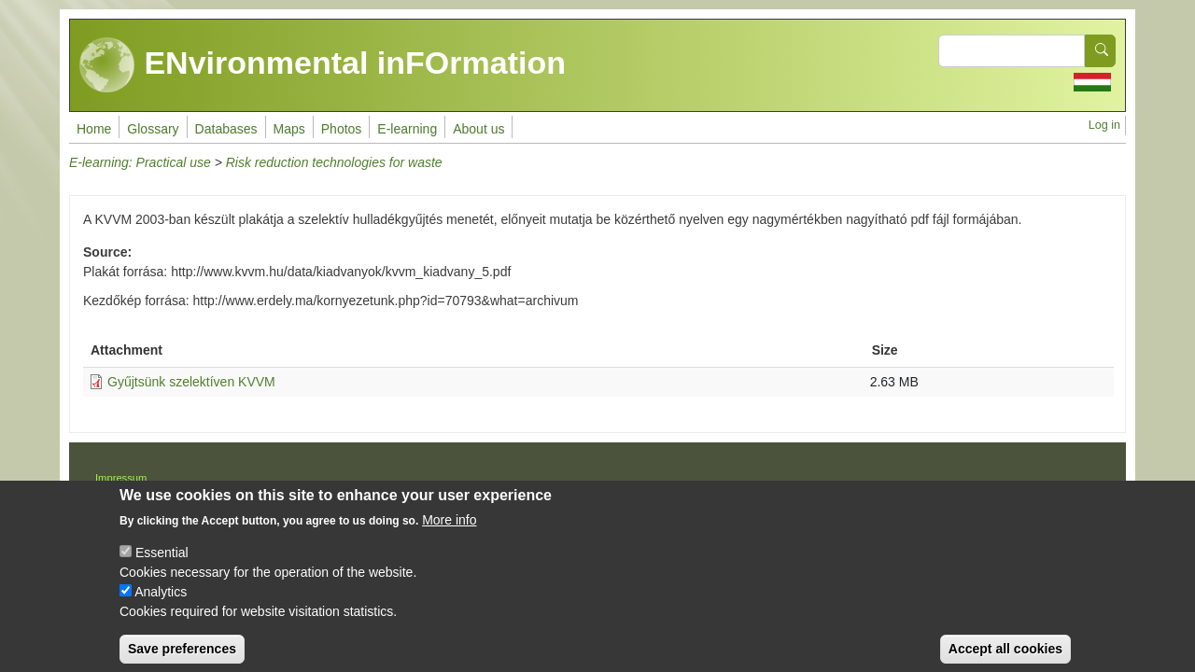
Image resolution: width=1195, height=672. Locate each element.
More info (449, 533)
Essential (162, 566)
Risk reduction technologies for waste (334, 162)
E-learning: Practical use (140, 162)
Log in (1104, 125)
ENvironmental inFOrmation (322, 65)
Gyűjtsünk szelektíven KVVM (191, 381)
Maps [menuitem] (289, 128)
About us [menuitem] (478, 128)
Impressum (121, 477)
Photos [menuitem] (341, 128)
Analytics (160, 605)
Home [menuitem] (94, 128)
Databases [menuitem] (226, 128)
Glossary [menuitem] (152, 128)
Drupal (657, 484)
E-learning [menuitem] (407, 128)
